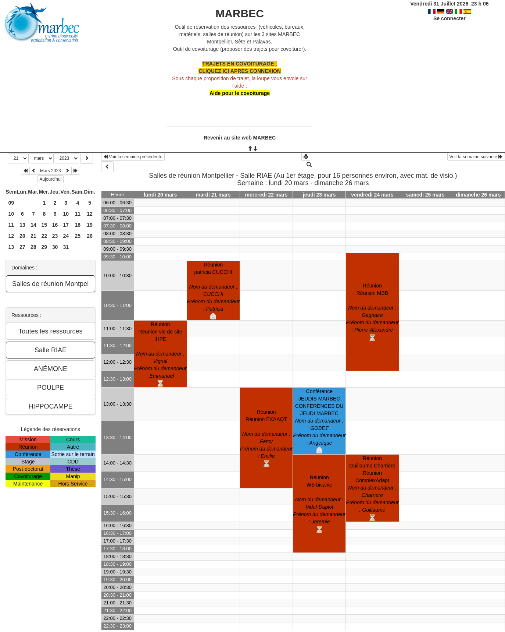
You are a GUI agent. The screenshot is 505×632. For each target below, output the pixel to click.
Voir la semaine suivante (476, 156)
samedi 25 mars (425, 195)
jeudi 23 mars (319, 195)
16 (55, 225)
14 (33, 225)
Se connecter (449, 18)
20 (22, 236)
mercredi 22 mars (266, 195)
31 (66, 247)
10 (11, 214)
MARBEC (239, 13)
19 (90, 225)
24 (66, 236)
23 (55, 236)
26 (90, 236)
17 (66, 225)
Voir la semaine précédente (132, 156)
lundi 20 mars (160, 195)
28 (33, 247)
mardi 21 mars (213, 195)
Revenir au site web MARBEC (240, 138)
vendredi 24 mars (372, 195)
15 (44, 225)
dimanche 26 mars (478, 195)
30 (55, 247)
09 (11, 203)
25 (78, 236)
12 (90, 214)
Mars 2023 (50, 170)
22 (44, 236)
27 (22, 247)
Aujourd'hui (51, 179)
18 (78, 225)
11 (78, 214)
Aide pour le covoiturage (239, 93)
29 (44, 247)
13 (22, 225)
